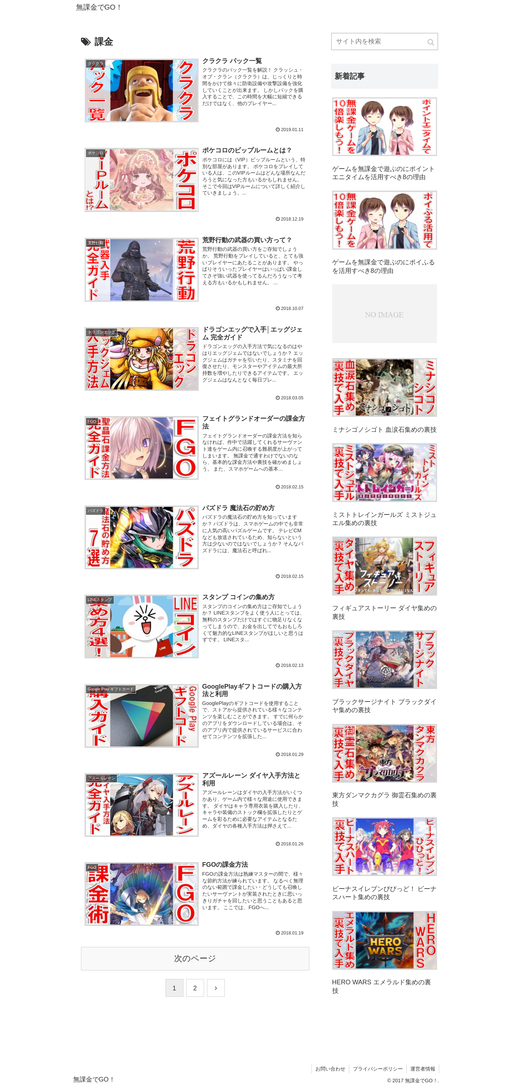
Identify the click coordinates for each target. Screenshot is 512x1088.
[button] (431, 42)
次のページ (195, 958)
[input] (384, 41)
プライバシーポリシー (378, 1069)
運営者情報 (422, 1069)
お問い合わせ (330, 1069)
